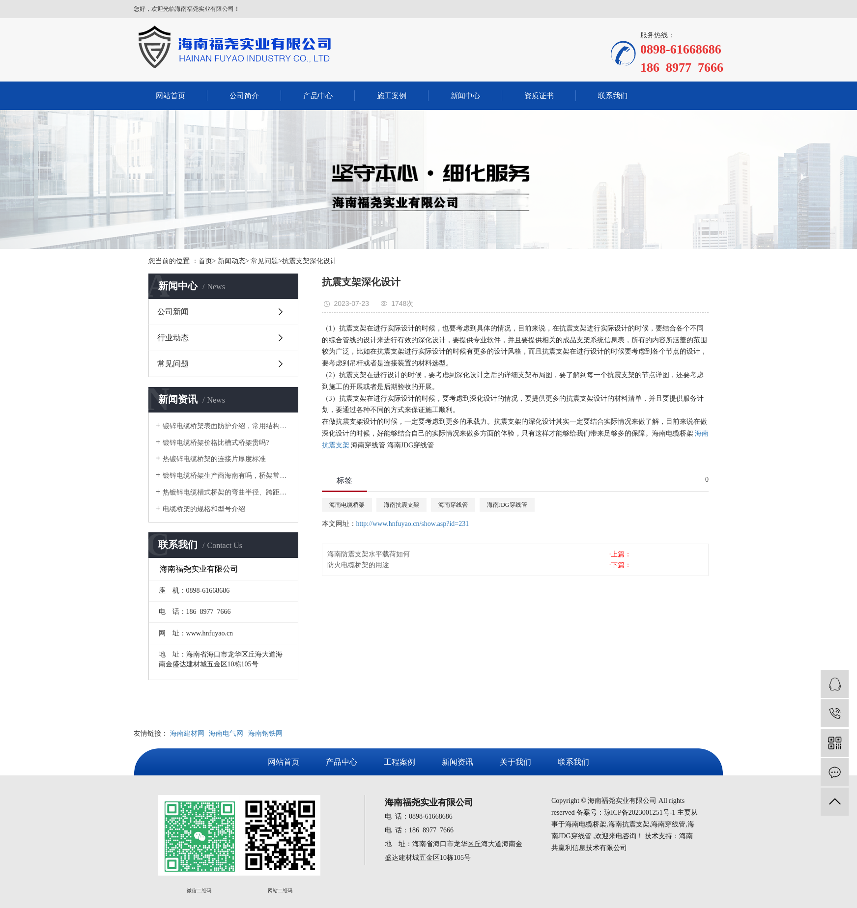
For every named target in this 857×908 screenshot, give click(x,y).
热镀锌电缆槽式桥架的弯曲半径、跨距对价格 (227, 492)
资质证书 (539, 96)
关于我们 (515, 762)
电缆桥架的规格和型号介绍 (204, 509)
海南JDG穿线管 (507, 504)
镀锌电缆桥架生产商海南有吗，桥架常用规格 (227, 475)
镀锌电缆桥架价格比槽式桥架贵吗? (216, 442)
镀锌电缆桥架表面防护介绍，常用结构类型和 (227, 426)
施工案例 (391, 96)
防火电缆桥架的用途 (358, 565)
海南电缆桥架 (347, 504)
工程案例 (399, 762)
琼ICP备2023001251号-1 (639, 812)
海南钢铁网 (265, 733)
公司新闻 (173, 311)
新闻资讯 (457, 762)
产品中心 (318, 96)
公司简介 (244, 96)
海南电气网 (226, 733)
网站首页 (170, 96)
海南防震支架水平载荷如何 (368, 554)
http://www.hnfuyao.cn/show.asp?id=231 (412, 523)
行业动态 (173, 337)
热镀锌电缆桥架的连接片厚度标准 (214, 459)
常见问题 (173, 363)
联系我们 (613, 96)
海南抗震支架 (401, 504)
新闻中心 (465, 96)
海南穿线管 (453, 504)
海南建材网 (187, 733)
